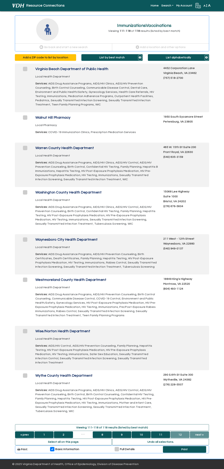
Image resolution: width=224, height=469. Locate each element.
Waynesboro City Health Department (66, 239)
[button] (198, 5)
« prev (24, 434)
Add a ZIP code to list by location (45, 57)
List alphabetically (178, 57)
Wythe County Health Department (64, 375)
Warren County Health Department (64, 148)
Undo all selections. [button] (160, 442)
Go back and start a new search (64, 47)
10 (141, 434)
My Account (184, 5)
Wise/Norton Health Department (62, 331)
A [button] (207, 5)
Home (155, 5)
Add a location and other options (161, 47)
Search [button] (166, 5)
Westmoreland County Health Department (70, 280)
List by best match (112, 57)
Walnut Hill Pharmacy (53, 117)
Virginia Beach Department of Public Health (71, 69)
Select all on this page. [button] (63, 442)
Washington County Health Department (68, 192)
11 (160, 434)
